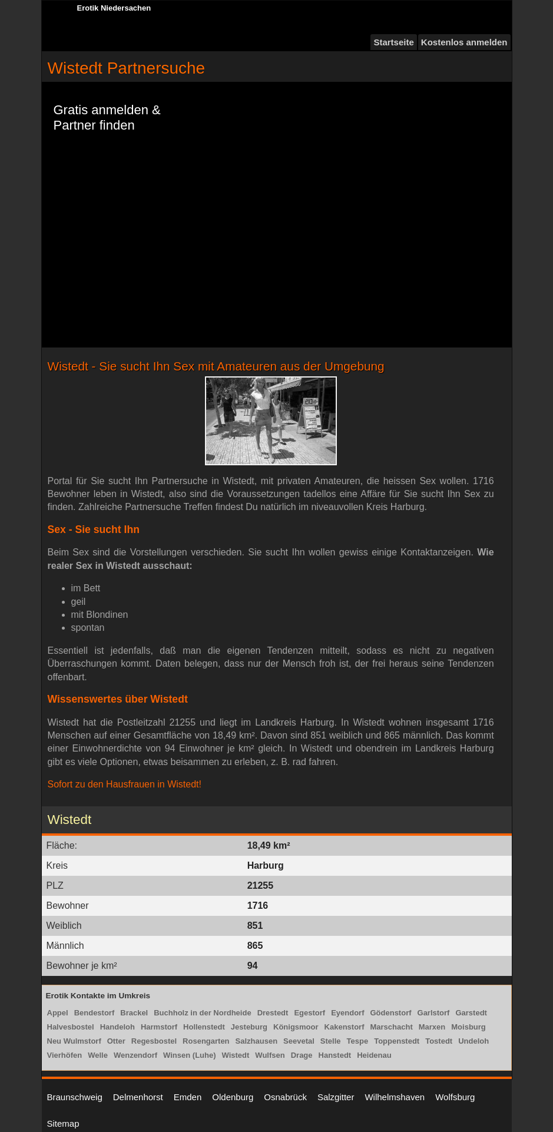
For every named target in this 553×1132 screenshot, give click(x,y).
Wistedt (236, 1055)
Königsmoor (296, 1026)
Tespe (358, 1041)
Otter (116, 1041)
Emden (188, 1097)
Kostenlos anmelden (464, 42)
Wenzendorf (135, 1055)
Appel (57, 1012)
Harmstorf (159, 1026)
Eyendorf (347, 1012)
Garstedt (470, 1012)
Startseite (393, 42)
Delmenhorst (138, 1097)
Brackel (134, 1012)
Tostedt (438, 1041)
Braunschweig (74, 1097)
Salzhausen (257, 1041)
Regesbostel (154, 1041)
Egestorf (309, 1012)
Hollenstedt (204, 1026)
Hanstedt (335, 1055)
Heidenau (374, 1055)
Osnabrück (285, 1097)
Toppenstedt (396, 1041)
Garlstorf (434, 1012)
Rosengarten (206, 1041)
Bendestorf (94, 1012)
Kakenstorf (344, 1026)
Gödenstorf (390, 1012)
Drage (302, 1055)
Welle (98, 1055)
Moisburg (468, 1026)
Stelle (330, 1041)
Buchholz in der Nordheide (202, 1012)
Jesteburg (249, 1026)
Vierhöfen (64, 1055)
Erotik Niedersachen (114, 8)
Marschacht (391, 1026)
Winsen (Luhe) (189, 1055)
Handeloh (117, 1026)
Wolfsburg (455, 1097)
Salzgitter (336, 1097)
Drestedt (273, 1012)
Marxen (432, 1026)
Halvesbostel (70, 1026)
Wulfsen (269, 1055)
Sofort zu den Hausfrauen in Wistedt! (124, 784)
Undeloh (473, 1041)
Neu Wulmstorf (74, 1041)
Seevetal (298, 1041)
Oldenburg (232, 1097)
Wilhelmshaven (395, 1097)
